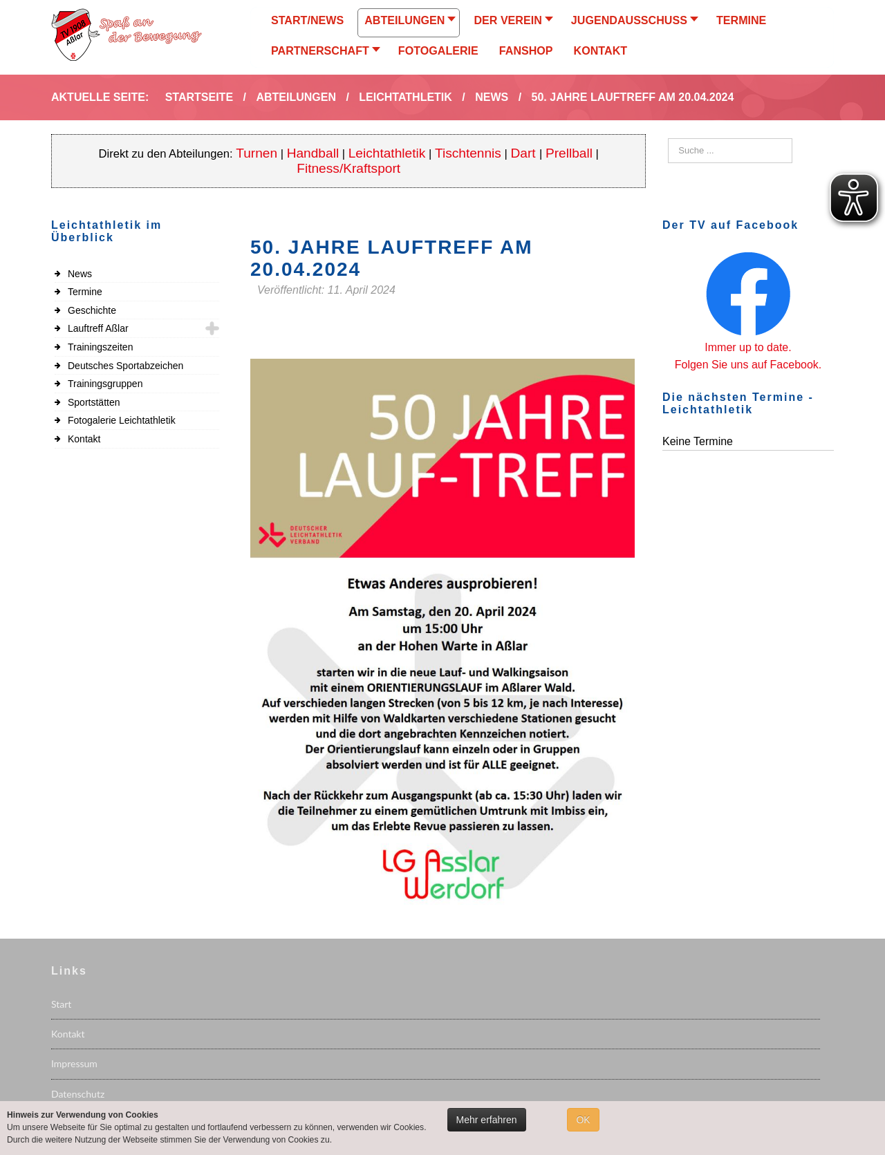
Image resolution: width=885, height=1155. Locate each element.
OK (583, 1119)
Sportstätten (94, 402)
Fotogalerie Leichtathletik (122, 420)
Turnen (256, 153)
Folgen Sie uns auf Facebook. (748, 364)
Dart (525, 153)
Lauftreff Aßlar (98, 328)
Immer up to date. (748, 347)
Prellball (569, 153)
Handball (313, 153)
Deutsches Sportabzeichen (125, 365)
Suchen (668, 138)
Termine (85, 291)
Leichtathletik (387, 153)
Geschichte (92, 310)
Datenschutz (77, 1094)
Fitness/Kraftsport (348, 168)
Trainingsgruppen (105, 383)
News (80, 273)
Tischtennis (468, 153)
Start (61, 1004)
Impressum (74, 1063)
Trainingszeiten (100, 347)
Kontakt (84, 438)
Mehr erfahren (486, 1119)
